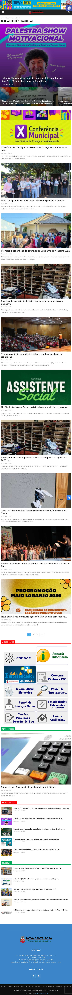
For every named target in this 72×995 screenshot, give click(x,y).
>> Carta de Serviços (48, 986)
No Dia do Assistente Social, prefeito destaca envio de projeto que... (34, 407)
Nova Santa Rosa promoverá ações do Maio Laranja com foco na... (34, 616)
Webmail (16, 986)
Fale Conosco (25, 986)
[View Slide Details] (36, 4)
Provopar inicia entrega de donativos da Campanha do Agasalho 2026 (35, 251)
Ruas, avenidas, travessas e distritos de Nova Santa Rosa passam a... (37, 868)
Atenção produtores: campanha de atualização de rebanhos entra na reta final (40, 899)
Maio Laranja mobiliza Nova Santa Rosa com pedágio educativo (32, 200)
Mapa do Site (36, 986)
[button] (69, 8)
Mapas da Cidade (6, 986)
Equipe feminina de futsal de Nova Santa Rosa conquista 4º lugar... (36, 850)
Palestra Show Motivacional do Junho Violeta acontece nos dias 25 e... (38, 819)
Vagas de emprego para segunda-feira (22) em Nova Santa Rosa (36, 839)
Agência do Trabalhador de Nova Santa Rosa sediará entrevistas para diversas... (41, 808)
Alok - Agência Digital (41, 993)
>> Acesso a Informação (63, 986)
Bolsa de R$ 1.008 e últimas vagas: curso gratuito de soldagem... (36, 879)
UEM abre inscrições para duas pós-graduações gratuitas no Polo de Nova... (40, 910)
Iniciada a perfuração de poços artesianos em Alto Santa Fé (34, 889)
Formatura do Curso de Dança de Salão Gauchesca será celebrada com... (39, 829)
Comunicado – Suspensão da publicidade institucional (28, 787)
